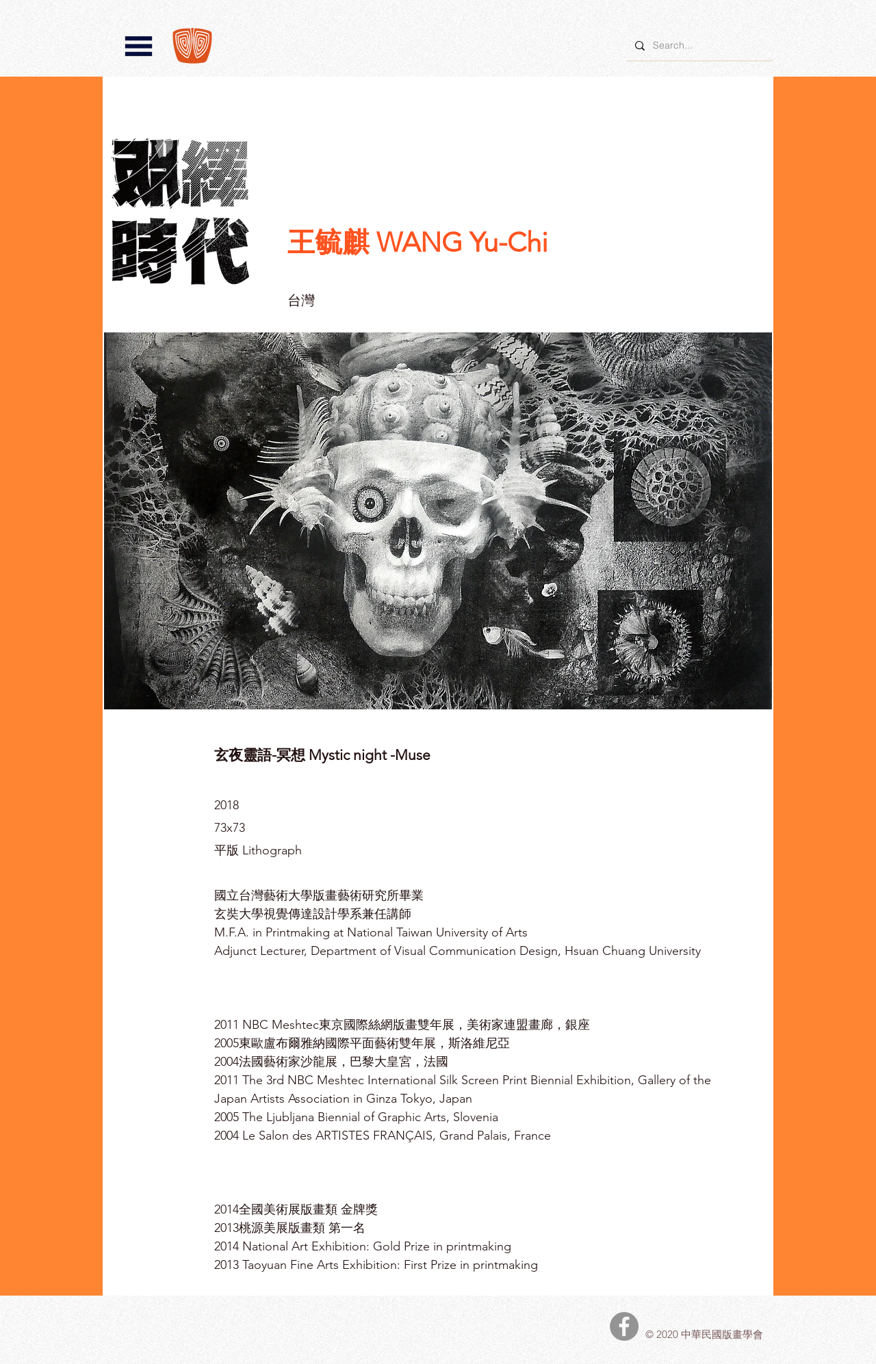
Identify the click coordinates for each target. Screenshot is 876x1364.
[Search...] (699, 45)
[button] (138, 46)
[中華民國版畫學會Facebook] (624, 1326)
